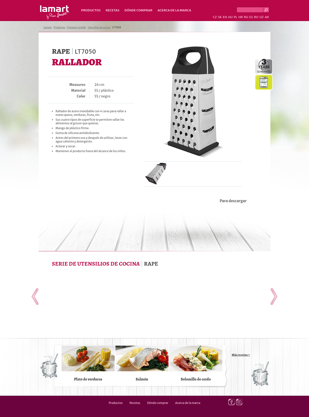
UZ (262, 17)
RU (246, 17)
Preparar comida (76, 27)
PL (235, 17)
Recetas (112, 10)
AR (267, 17)
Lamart (55, 12)
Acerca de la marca (174, 10)
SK (220, 17)
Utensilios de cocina (99, 27)
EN (225, 17)
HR (240, 17)
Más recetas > (241, 355)
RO (256, 17)
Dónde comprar (139, 10)
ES (251, 17)
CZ (215, 17)
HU (230, 17)
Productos (91, 10)
